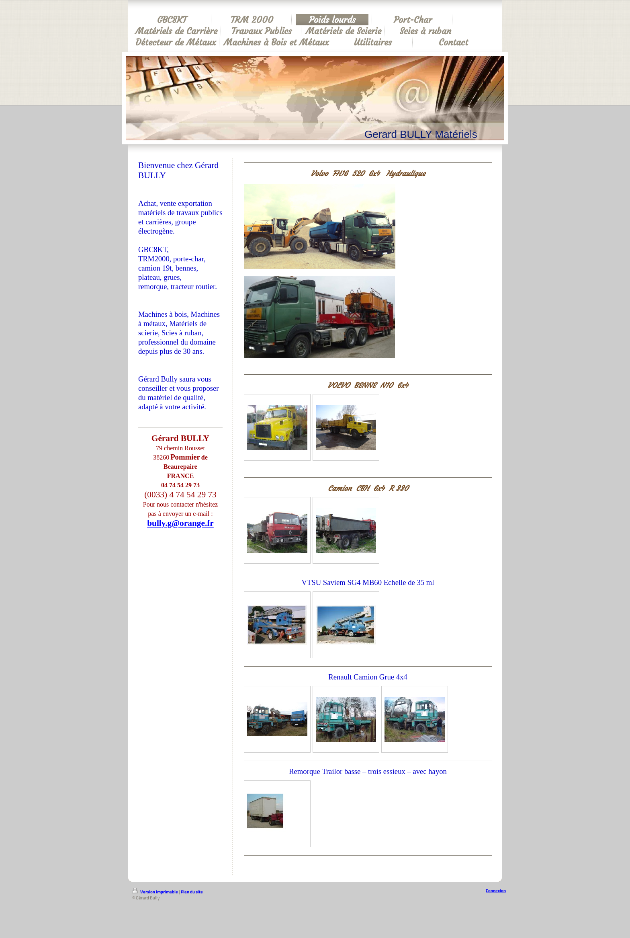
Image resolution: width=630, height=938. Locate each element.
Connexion (496, 890)
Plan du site (192, 892)
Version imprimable (155, 892)
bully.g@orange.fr (180, 523)
